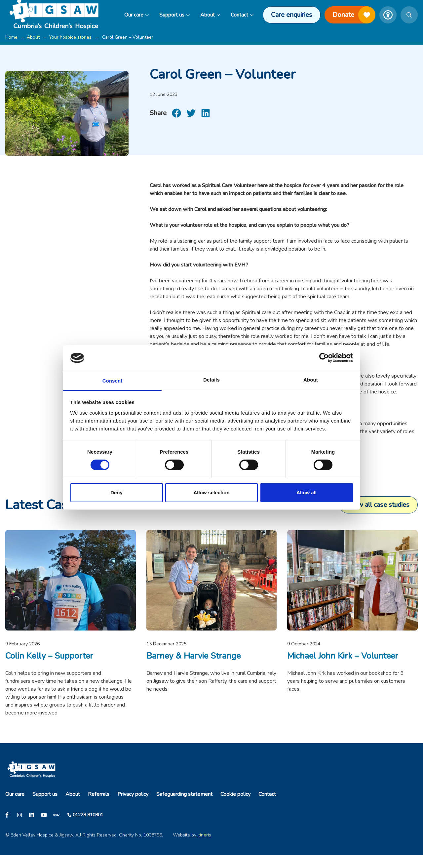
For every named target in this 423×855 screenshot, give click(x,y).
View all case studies (378, 504)
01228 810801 (88, 815)
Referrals (98, 794)
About (210, 15)
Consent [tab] (112, 381)
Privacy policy (132, 794)
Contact (242, 15)
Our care (136, 15)
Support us (174, 15)
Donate (353, 14)
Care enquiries (291, 14)
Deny (116, 492)
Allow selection (211, 492)
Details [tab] (211, 380)
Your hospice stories (70, 37)
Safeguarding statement (184, 794)
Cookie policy (235, 794)
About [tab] (310, 380)
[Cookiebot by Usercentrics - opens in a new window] (324, 358)
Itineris (204, 835)
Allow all (306, 492)
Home (11, 37)
